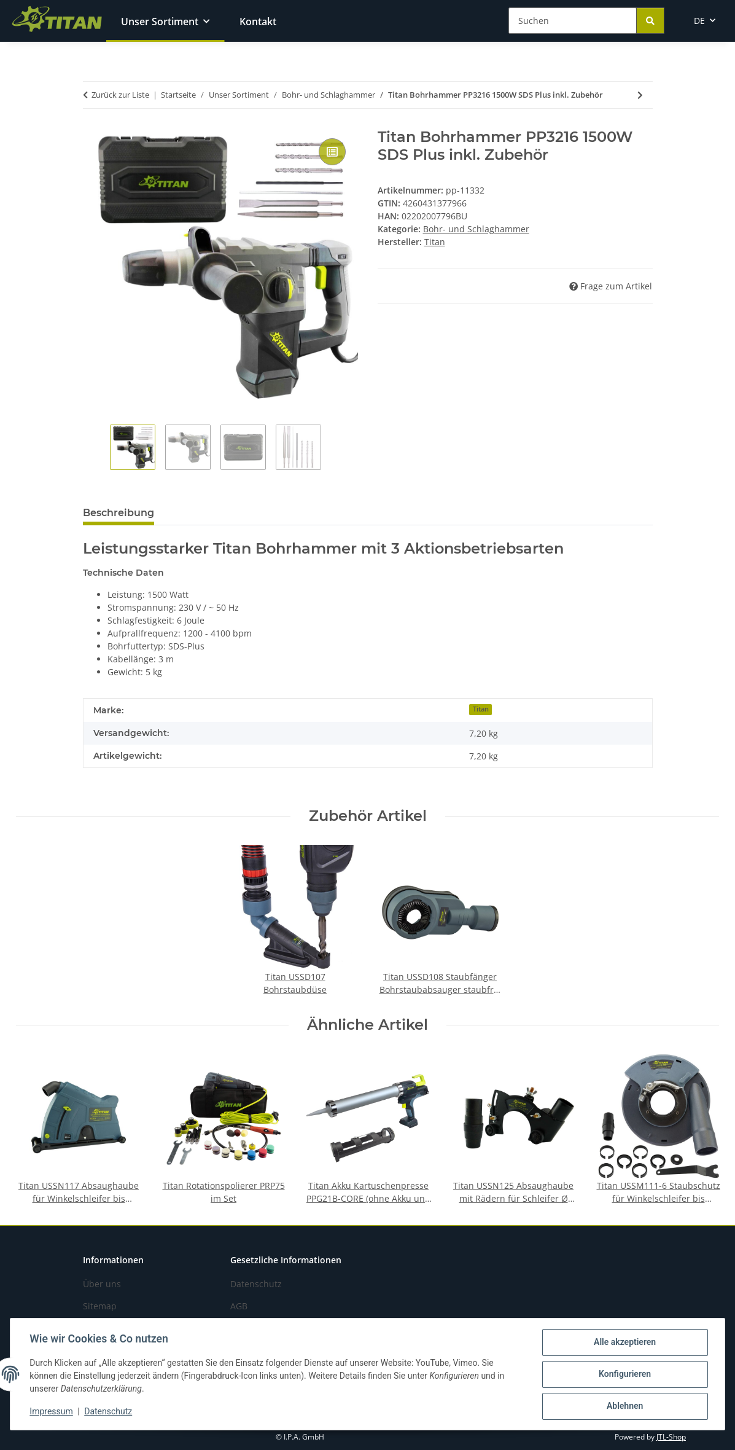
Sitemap (100, 1306)
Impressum (51, 1412)
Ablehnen (624, 1406)
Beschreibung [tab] (118, 513)
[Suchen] (572, 20)
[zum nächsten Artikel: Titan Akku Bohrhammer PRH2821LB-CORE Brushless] (640, 95)
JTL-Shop (671, 1437)
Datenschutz (109, 1412)
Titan (481, 709)
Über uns (102, 1284)
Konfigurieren (624, 1374)
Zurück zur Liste (120, 94)
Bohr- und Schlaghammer (476, 229)
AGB (238, 1306)
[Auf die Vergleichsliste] (332, 151)
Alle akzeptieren (624, 1342)
